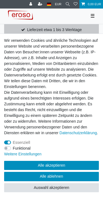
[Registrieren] (40, 4)
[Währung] (58, 4)
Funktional (22, 148)
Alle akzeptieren (51, 165)
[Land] (49, 4)
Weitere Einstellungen (22, 154)
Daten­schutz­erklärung (78, 133)
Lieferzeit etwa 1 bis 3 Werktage (54, 30)
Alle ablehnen (51, 176)
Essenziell (21, 142)
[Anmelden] (31, 4)
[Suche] (67, 4)
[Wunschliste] (75, 4)
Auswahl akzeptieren (51, 187)
